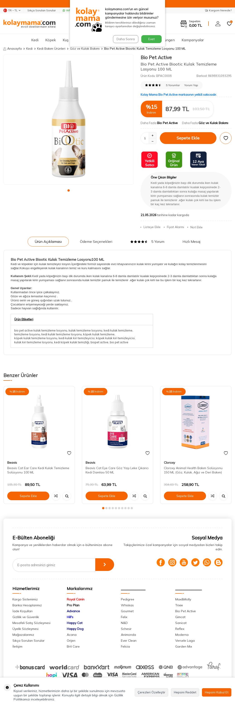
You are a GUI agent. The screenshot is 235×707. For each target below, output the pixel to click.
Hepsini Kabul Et (216, 692)
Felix (124, 617)
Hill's (70, 617)
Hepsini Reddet (185, 692)
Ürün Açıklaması (48, 241)
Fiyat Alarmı (174, 227)
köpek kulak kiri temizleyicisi (115, 338)
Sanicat (181, 623)
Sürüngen (167, 40)
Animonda (128, 635)
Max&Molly (183, 599)
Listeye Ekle (151, 227)
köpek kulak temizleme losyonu (35, 338)
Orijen (71, 641)
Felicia (125, 646)
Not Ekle (195, 227)
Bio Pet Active (156, 57)
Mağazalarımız (23, 635)
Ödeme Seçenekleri (96, 241)
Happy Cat (74, 623)
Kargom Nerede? (218, 10)
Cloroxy (169, 463)
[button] (68, 190)
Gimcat (180, 617)
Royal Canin (75, 599)
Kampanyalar (193, 40)
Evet (151, 39)
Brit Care (73, 646)
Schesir (126, 629)
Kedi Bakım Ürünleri (51, 48)
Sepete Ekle (188, 138)
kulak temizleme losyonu (85, 330)
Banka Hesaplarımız (27, 605)
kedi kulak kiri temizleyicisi (77, 338)
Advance (73, 611)
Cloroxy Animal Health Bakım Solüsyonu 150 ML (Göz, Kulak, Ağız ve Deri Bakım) (193, 470)
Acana (72, 635)
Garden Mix (183, 646)
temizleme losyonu (27, 334)
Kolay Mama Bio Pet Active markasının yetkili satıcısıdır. (179, 94)
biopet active (99, 342)
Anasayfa (12, 48)
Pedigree (127, 599)
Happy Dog (75, 629)
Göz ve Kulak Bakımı (85, 48)
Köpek (50, 40)
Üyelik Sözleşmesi (25, 629)
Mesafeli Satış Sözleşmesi (31, 623)
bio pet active (119, 342)
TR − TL (11, 10)
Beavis (12, 463)
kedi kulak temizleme (118, 330)
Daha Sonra (125, 39)
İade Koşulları (22, 611)
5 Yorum (147, 241)
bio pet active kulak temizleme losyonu (40, 330)
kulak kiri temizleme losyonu (33, 342)
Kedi (34, 40)
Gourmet (127, 611)
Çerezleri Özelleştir (151, 692)
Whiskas (127, 605)
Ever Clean (129, 641)
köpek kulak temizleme (99, 334)
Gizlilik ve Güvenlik (25, 617)
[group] (69, 119)
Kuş (66, 40)
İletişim (17, 646)
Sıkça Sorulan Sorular (41, 10)
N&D (124, 623)
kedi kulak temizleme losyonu (61, 334)
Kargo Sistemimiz (25, 599)
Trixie (179, 605)
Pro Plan (73, 605)
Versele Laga (185, 641)
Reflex (179, 629)
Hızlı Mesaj (191, 241)
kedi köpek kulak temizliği (71, 342)
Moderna (182, 635)
